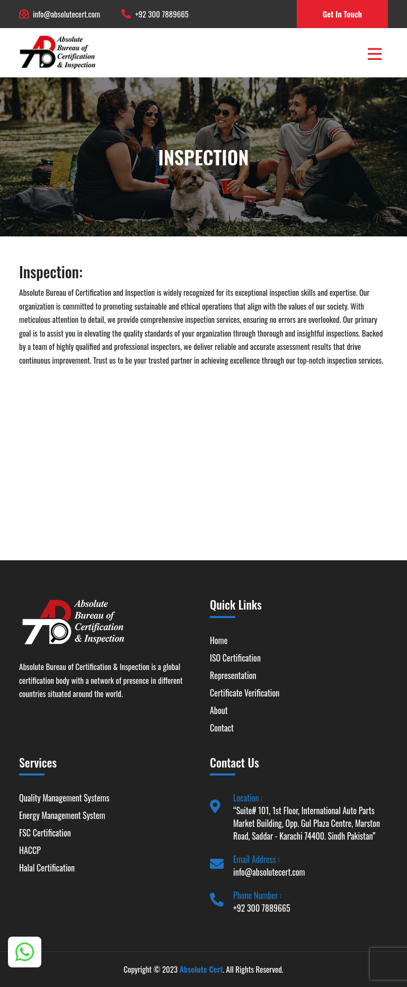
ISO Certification (235, 657)
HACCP (30, 850)
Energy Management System (62, 815)
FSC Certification (45, 832)
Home (218, 640)
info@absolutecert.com (66, 14)
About (219, 710)
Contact (222, 727)
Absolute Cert (201, 969)
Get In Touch (342, 14)
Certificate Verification (244, 692)
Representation (233, 675)
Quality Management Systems (64, 797)
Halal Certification (47, 867)
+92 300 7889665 (162, 14)
